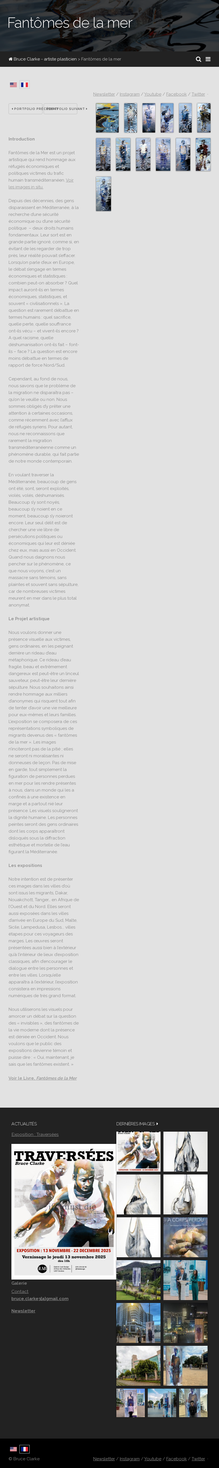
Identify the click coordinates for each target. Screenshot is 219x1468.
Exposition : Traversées (35, 1134)
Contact (20, 1291)
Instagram (130, 94)
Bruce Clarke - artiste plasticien (43, 59)
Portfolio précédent (27, 109)
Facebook (176, 94)
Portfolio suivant (62, 109)
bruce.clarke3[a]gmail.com (39, 1298)
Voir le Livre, (43, 1078)
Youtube (152, 94)
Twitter (198, 94)
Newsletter (104, 94)
